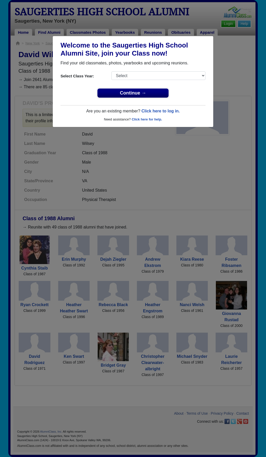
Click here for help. (147, 119)
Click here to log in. (160, 111)
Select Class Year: (77, 76)
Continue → (133, 93)
